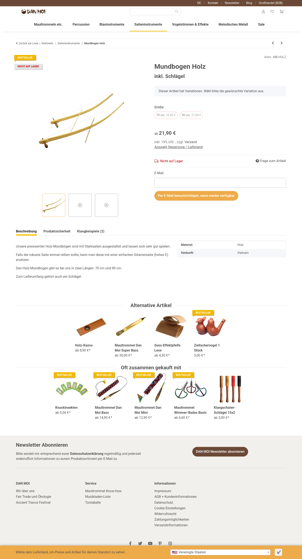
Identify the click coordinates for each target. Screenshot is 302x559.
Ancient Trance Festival (33, 507)
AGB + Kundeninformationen (175, 501)
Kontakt (213, 3)
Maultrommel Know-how (103, 495)
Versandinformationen (171, 530)
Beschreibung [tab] (26, 236)
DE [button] (199, 3)
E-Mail (159, 177)
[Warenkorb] (281, 13)
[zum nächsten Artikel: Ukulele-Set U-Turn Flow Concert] (281, 47)
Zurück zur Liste (28, 47)
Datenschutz (163, 507)
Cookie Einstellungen (170, 512)
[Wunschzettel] (271, 13)
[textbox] (220, 552)
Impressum (162, 495)
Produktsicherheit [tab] (90, 236)
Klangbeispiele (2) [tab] (57, 236)
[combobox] (220, 552)
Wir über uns (25, 495)
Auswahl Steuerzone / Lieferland (178, 151)
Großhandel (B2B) (271, 3)
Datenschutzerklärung (86, 458)
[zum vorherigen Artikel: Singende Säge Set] (272, 47)
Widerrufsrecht (165, 518)
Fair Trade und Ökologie (33, 501)
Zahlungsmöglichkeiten (171, 524)
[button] (261, 13)
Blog (249, 3)
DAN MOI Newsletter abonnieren (220, 456)
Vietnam (243, 257)
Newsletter (232, 3)
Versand (191, 146)
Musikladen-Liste (98, 501)
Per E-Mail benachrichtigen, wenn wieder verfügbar (196, 200)
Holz (240, 249)
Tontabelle (93, 507)
